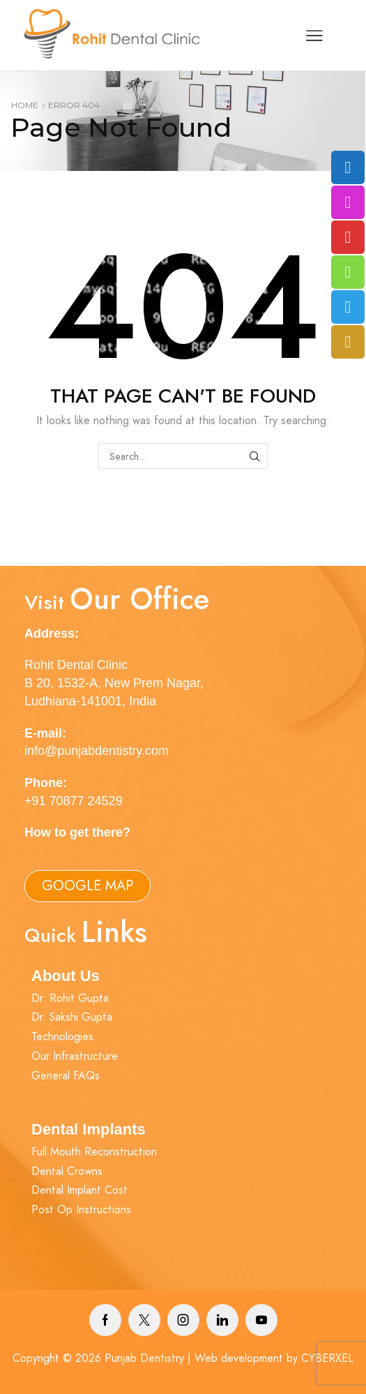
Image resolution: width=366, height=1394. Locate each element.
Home (24, 105)
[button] (87, 886)
